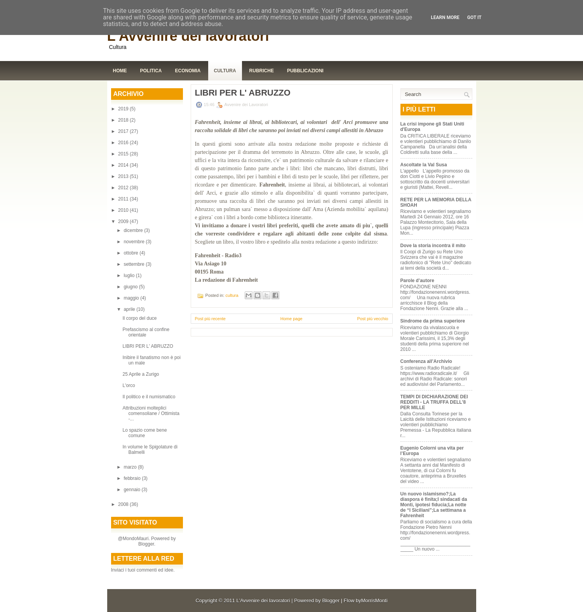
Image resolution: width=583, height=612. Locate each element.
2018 (124, 120)
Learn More (445, 17)
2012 (124, 187)
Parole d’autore (417, 280)
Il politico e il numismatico (149, 396)
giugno (131, 286)
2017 (124, 131)
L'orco (128, 385)
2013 (124, 176)
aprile (130, 309)
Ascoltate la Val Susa (423, 164)
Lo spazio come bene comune (144, 432)
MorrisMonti (374, 600)
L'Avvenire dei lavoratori (188, 36)
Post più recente (210, 318)
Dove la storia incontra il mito (433, 245)
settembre (135, 264)
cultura (232, 295)
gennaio (132, 489)
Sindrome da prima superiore (432, 321)
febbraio (133, 478)
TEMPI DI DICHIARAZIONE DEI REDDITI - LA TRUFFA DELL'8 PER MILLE (434, 402)
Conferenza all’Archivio (426, 361)
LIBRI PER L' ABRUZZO (147, 346)
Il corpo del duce (139, 318)
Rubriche (261, 70)
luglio (130, 275)
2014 (124, 165)
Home (120, 70)
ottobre (131, 253)
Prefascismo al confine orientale (145, 332)
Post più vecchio (372, 318)
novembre (135, 241)
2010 (124, 210)
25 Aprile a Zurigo (140, 374)
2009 (124, 221)
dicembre (134, 230)
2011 (124, 199)
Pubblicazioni (305, 70)
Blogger (146, 544)
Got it (474, 17)
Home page (291, 318)
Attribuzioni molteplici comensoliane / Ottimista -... (150, 413)
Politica (151, 70)
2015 (124, 154)
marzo (131, 467)
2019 (124, 109)
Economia (188, 70)
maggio (132, 298)
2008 (124, 504)
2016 (124, 142)
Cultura (225, 70)
